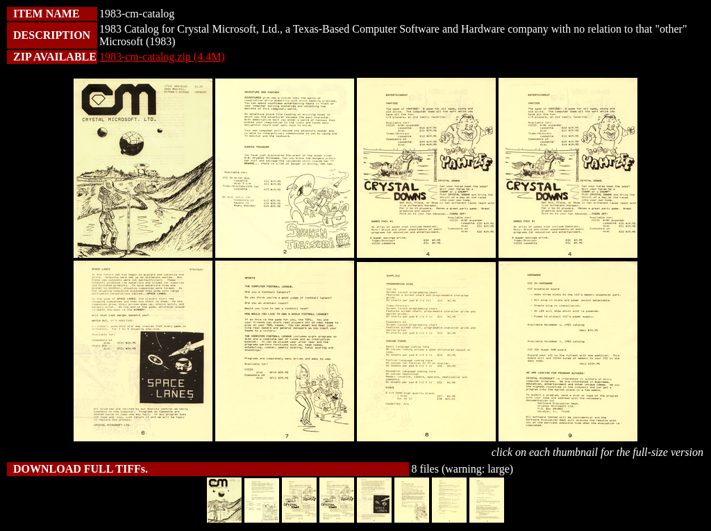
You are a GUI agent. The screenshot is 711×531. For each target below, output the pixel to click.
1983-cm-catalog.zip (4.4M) (162, 57)
